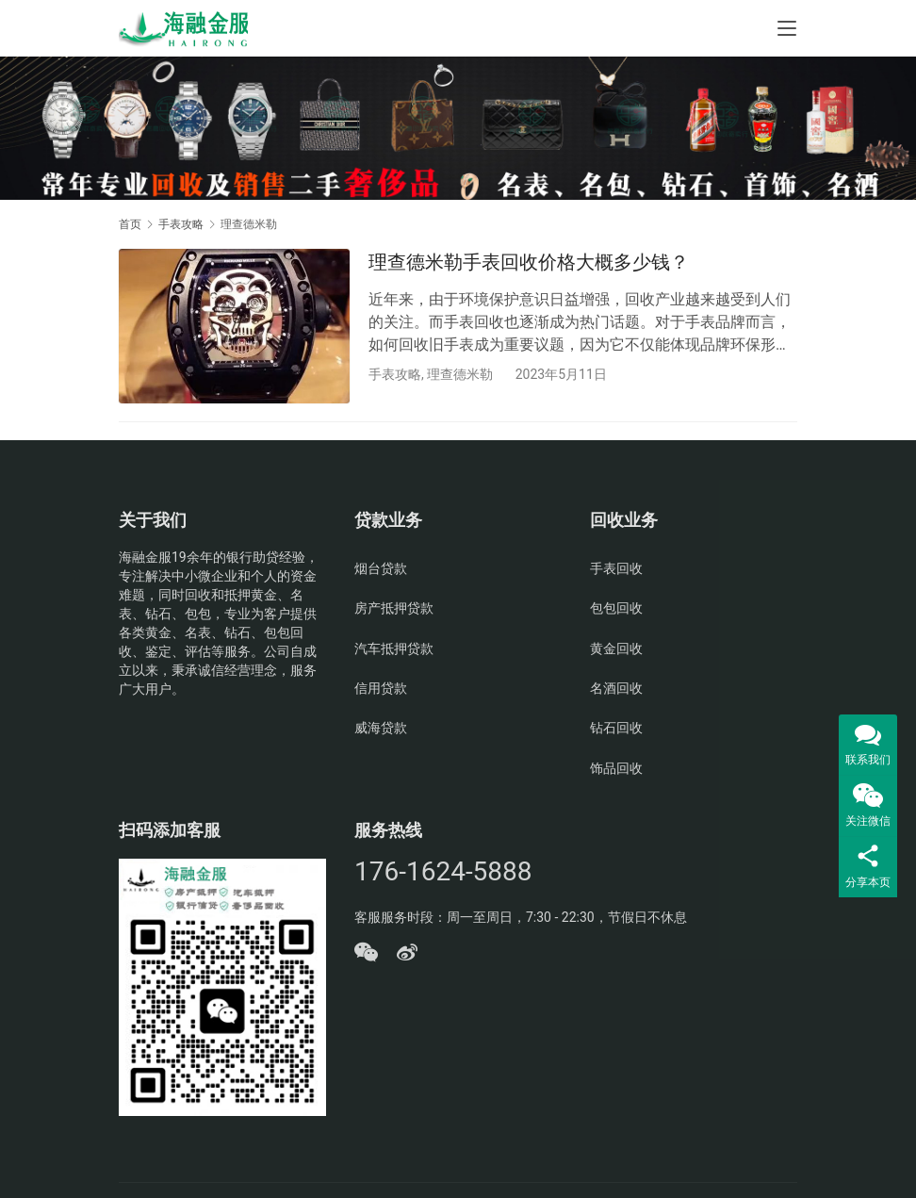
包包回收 (616, 609)
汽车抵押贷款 (393, 650)
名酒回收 (616, 689)
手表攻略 (394, 374)
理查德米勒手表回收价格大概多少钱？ (528, 262)
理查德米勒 (460, 374)
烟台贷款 (380, 570)
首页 (130, 224)
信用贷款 (380, 689)
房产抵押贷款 (393, 609)
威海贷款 (380, 729)
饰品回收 (616, 770)
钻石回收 (616, 729)
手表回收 (616, 570)
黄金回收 (616, 650)
